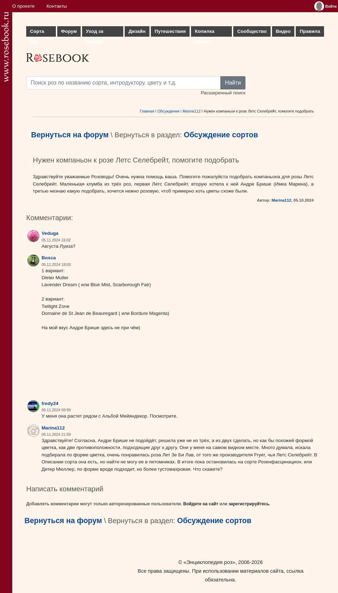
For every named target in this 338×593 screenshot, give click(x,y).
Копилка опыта (204, 33)
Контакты (56, 6)
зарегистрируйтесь (249, 503)
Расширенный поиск (223, 92)
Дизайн (137, 31)
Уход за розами (94, 33)
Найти (233, 83)
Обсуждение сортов (221, 135)
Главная (147, 111)
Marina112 (191, 111)
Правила (310, 31)
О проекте (23, 6)
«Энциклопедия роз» (209, 562)
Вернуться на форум (70, 135)
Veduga (50, 233)
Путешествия (170, 31)
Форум (69, 31)
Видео (283, 31)
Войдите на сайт (200, 503)
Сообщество (251, 31)
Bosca (49, 257)
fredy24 (50, 403)
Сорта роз (37, 33)
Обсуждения (168, 111)
